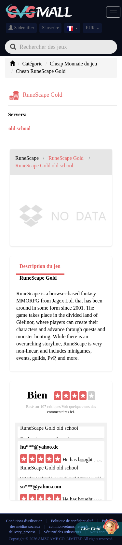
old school (19, 128)
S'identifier (21, 27)
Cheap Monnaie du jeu (73, 63)
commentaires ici (60, 412)
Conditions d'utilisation (24, 521)
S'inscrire (50, 27)
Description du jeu (40, 266)
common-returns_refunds (68, 526)
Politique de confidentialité (72, 521)
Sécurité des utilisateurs (62, 532)
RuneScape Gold (38, 278)
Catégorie (32, 63)
